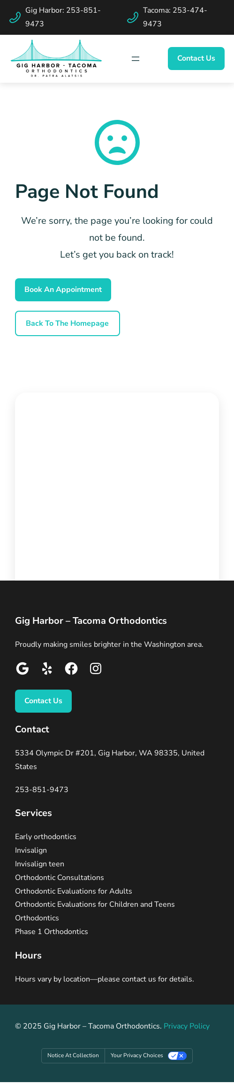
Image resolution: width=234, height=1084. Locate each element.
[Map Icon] (135, 58)
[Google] (22, 671)
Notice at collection (73, 1055)
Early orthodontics (45, 837)
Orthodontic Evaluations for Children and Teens (95, 904)
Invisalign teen (39, 864)
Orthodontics (37, 918)
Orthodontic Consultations (59, 877)
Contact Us (196, 58)
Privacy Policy (187, 1026)
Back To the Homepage (67, 323)
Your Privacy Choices (137, 1055)
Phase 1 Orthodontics (51, 932)
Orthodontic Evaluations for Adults (73, 891)
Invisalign (31, 850)
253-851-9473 (41, 790)
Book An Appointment (63, 289)
